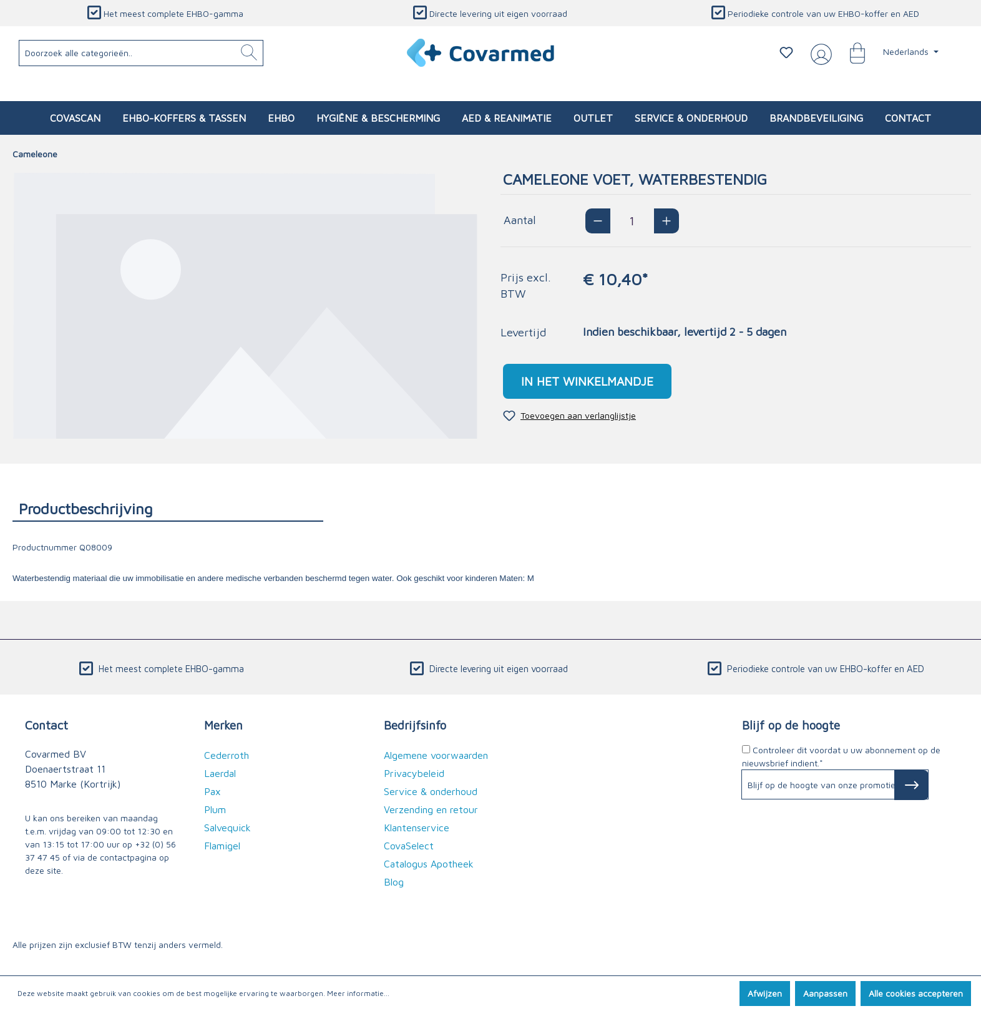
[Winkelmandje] (851, 52)
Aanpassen (825, 993)
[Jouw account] (819, 53)
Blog (394, 881)
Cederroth (226, 755)
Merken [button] (223, 725)
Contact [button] (46, 725)
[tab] (167, 508)
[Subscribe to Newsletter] (911, 785)
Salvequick (227, 827)
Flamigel (222, 845)
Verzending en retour (431, 809)
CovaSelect (409, 845)
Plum (215, 809)
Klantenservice (416, 827)
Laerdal (220, 773)
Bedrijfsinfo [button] (415, 725)
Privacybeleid (414, 773)
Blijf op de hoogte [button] (791, 725)
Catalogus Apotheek (429, 863)
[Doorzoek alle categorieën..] (141, 53)
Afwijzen (765, 993)
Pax (212, 791)
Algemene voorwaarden (436, 755)
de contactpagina (122, 857)
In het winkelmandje (587, 381)
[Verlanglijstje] (786, 52)
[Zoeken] (249, 53)
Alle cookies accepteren (916, 993)
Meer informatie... (358, 993)
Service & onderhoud (430, 791)
